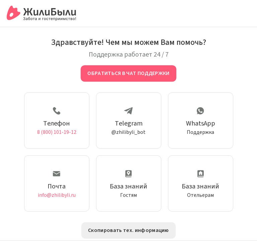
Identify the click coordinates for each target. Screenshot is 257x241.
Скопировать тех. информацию (128, 230)
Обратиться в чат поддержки (128, 73)
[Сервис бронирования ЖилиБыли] (42, 13)
